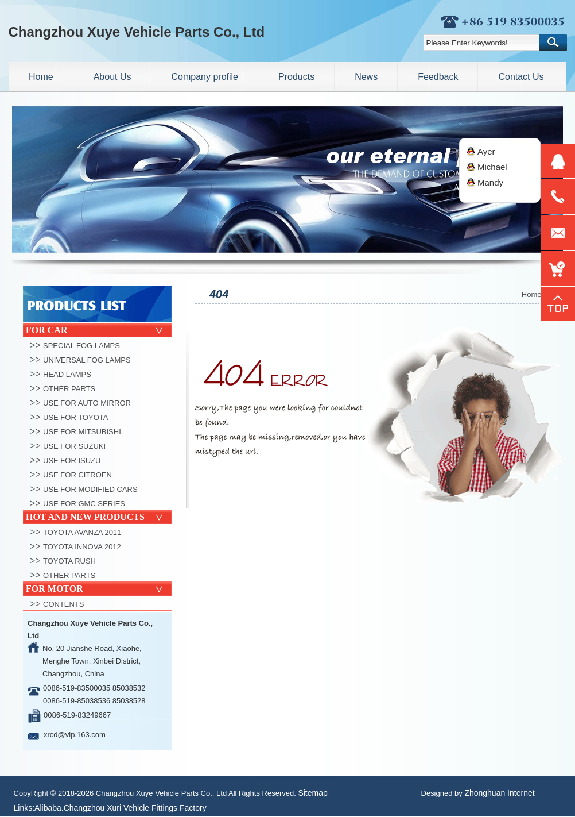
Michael (492, 167)
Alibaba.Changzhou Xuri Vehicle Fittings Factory (120, 807)
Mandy (490, 182)
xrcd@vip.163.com (75, 734)
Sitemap (312, 792)
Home (532, 294)
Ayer (486, 151)
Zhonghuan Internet (499, 792)
